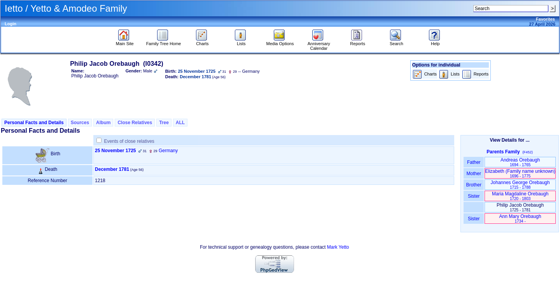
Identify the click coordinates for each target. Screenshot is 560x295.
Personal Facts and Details (34, 122)
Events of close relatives (129, 141)
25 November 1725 (115, 150)
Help (435, 41)
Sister (474, 196)
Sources (80, 122)
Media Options (280, 41)
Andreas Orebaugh (520, 162)
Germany (168, 150)
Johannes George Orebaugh (520, 185)
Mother (473, 173)
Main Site (125, 41)
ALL (180, 122)
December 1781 (112, 169)
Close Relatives (134, 122)
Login (10, 23)
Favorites (545, 19)
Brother (473, 185)
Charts (202, 41)
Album (103, 122)
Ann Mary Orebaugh (520, 218)
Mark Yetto (338, 247)
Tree (164, 122)
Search (396, 41)
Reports (357, 41)
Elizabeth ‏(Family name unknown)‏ (520, 173)
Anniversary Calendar (319, 44)
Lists (241, 41)
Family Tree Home (163, 41)
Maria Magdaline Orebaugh (520, 196)
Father (474, 162)
